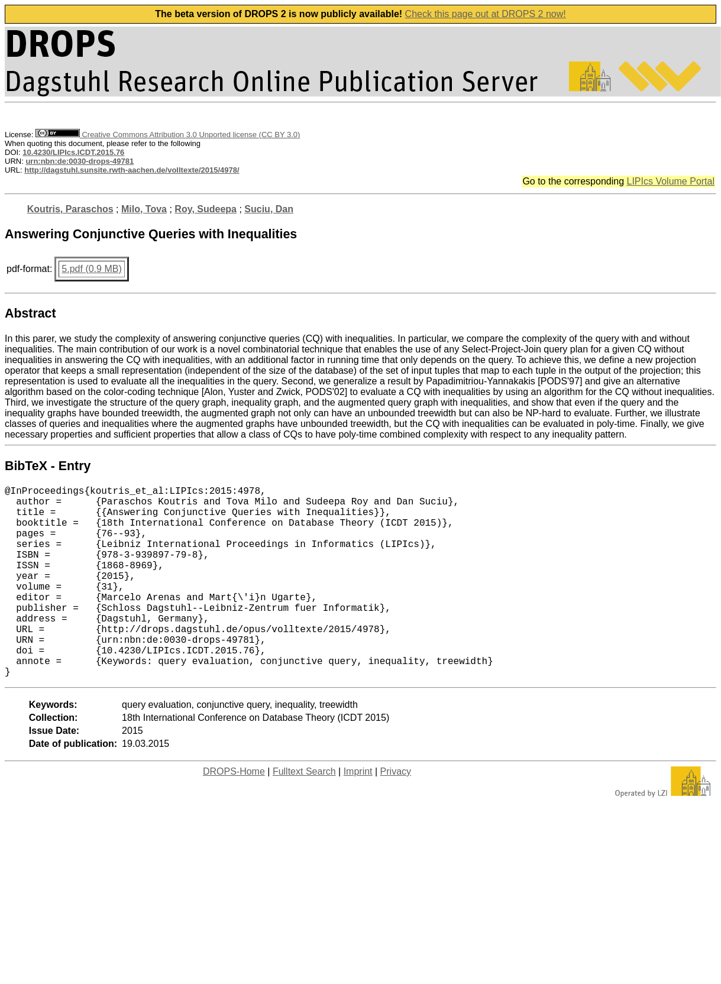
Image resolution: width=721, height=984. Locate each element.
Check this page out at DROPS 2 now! (485, 14)
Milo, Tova (144, 209)
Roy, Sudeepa (205, 209)
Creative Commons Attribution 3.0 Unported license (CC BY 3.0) (167, 134)
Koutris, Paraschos (70, 209)
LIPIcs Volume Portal (670, 181)
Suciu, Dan (268, 209)
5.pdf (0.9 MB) (91, 269)
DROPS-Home (234, 814)
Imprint (358, 814)
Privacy (395, 814)
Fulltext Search (304, 814)
